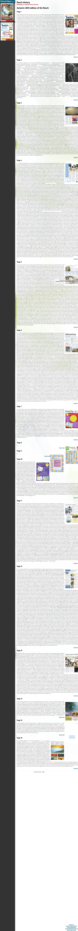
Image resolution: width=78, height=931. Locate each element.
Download (11, 20)
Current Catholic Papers (71, 926)
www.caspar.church (71, 930)
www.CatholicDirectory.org (71, 928)
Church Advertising (71, 927)
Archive (7, 20)
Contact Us (71, 924)
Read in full (61, 448)
